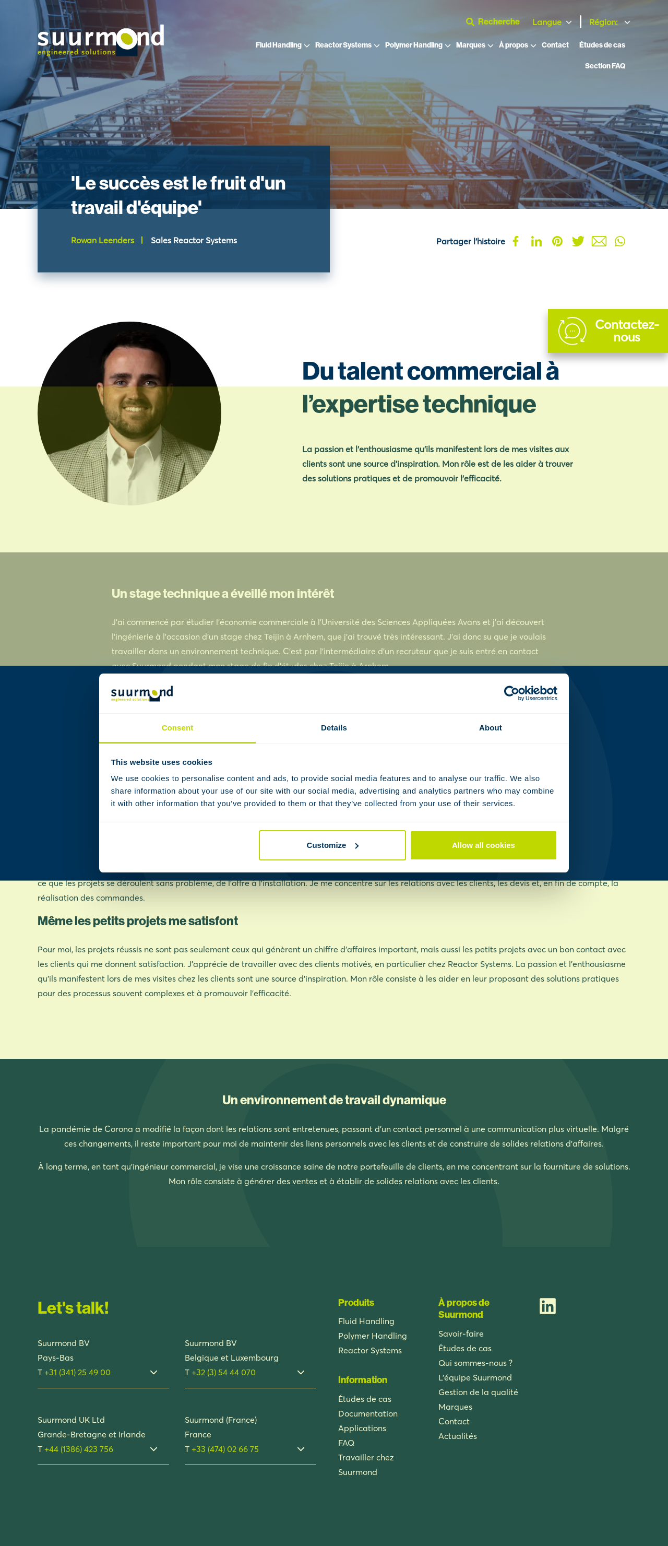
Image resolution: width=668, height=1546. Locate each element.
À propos (513, 45)
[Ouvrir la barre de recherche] (496, 22)
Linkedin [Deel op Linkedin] (536, 241)
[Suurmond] (101, 54)
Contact (555, 45)
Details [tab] (334, 727)
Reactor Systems (343, 45)
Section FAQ (605, 66)
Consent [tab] (178, 727)
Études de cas (602, 45)
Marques (470, 45)
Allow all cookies (483, 845)
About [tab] (490, 727)
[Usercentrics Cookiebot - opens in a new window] (511, 693)
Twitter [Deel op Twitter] (578, 241)
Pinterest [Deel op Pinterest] (557, 241)
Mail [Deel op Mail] (599, 241)
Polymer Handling (414, 45)
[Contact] (608, 331)
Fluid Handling (279, 45)
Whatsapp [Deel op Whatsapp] (620, 241)
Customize (333, 845)
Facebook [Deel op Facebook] (515, 241)
